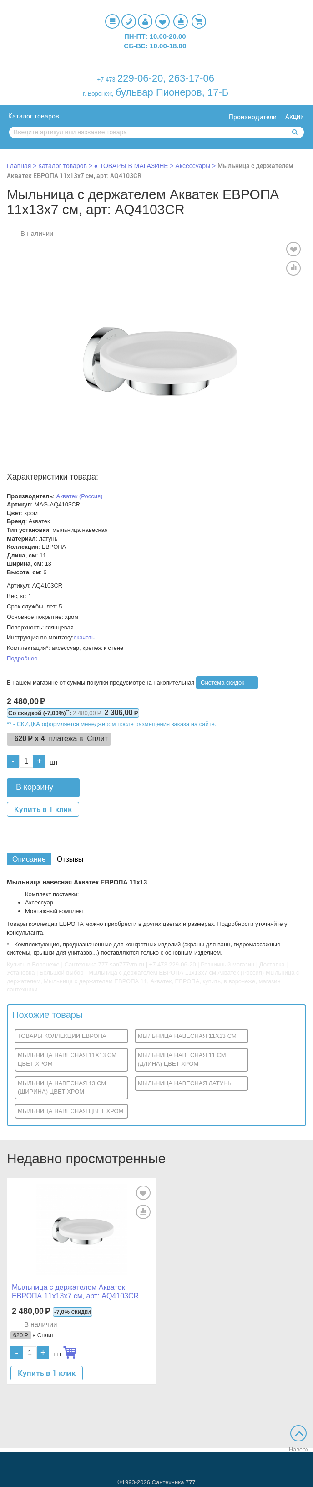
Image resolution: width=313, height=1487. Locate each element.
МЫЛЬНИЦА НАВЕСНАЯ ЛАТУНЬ (185, 1083)
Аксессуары (192, 165)
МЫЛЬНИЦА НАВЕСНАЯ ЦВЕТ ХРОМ (70, 1111)
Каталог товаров (33, 116)
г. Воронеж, (98, 93)
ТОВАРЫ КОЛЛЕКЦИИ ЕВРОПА (62, 1035)
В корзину (34, 787)
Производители (253, 117)
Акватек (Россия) (79, 496)
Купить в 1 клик (43, 809)
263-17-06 (191, 78)
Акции (294, 116)
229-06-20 (140, 78)
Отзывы (70, 859)
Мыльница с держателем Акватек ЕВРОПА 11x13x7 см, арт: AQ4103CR (75, 1291)
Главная (19, 165)
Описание (29, 859)
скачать (84, 637)
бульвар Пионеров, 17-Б (172, 92)
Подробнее (22, 658)
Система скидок (222, 682)
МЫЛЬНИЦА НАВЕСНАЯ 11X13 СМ (187, 1035)
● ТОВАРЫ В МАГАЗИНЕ (131, 165)
